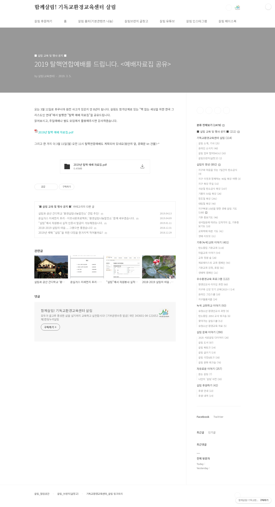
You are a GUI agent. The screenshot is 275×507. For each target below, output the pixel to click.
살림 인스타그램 (196, 21)
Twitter (218, 417)
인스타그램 (208, 110)
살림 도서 (205, 342)
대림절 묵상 (207, 203)
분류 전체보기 (211, 125)
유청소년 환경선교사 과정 (213, 311)
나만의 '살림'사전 (210, 379)
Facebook (203, 417)
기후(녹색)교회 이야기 (213, 242)
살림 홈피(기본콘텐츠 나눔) (95, 21)
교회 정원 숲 (207, 258)
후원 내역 (205, 396)
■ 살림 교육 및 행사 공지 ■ (55, 206)
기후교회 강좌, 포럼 (211, 267)
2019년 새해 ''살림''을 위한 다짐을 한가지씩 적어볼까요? (70, 232)
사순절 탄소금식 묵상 (212, 188)
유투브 (226, 110)
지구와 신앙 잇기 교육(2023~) (216, 289)
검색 (229, 8)
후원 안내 (205, 391)
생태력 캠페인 (208, 272)
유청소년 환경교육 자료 (212, 326)
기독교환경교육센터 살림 (214, 138)
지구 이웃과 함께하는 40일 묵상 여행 (219, 178)
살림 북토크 (207, 347)
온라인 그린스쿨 (209, 294)
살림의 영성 (209, 164)
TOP (238, 495)
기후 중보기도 (208, 217)
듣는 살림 (205, 374)
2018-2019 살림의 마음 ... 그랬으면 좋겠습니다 (65, 228)
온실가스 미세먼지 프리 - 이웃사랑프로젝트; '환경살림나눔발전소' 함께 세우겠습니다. (86, 218)
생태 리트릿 (207, 236)
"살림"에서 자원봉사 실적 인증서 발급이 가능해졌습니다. (70, 223)
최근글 (200, 432)
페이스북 (200, 110)
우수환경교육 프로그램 (213, 279)
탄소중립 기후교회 (211, 248)
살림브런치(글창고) (210, 158)
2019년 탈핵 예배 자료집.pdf (53, 132)
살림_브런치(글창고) (67, 493)
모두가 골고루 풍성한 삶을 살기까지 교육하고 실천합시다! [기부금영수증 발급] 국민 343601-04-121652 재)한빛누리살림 (99, 317)
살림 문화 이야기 (210, 332)
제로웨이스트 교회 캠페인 (214, 263)
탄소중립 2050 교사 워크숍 (214, 316)
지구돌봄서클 (207, 299)
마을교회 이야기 (209, 253)
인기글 (212, 432)
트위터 (217, 110)
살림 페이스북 (227, 21)
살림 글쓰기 (207, 352)
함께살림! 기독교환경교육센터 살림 (75, 7)
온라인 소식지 (208, 148)
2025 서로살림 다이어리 (213, 337)
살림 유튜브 (167, 21)
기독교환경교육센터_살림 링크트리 (104, 493)
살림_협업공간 (41, 493)
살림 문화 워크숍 (209, 362)
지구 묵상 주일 (208, 183)
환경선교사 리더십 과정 (213, 284)
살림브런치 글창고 (136, 21)
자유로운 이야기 (209, 369)
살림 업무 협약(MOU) (212, 153)
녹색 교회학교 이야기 (211, 305)
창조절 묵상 (207, 198)
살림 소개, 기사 (208, 143)
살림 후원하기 (43, 21)
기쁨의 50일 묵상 (209, 193)
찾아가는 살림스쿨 (210, 321)
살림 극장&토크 (209, 357)
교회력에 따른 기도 (210, 231)
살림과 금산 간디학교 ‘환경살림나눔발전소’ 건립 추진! (68, 213)
